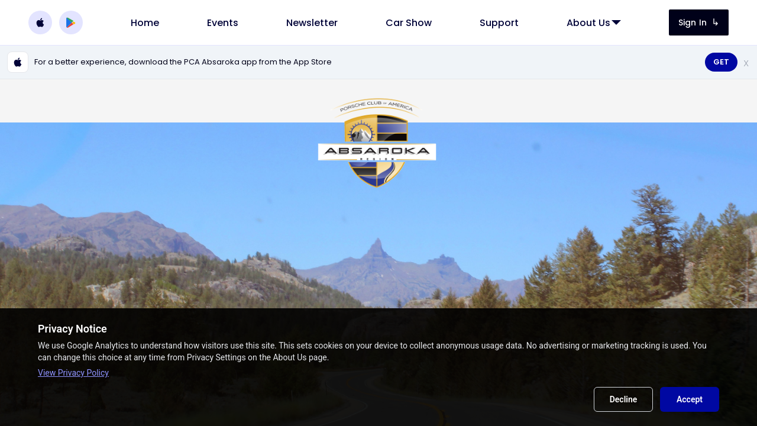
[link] (145, 22)
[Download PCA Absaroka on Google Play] (71, 22)
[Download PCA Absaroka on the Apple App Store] (40, 22)
